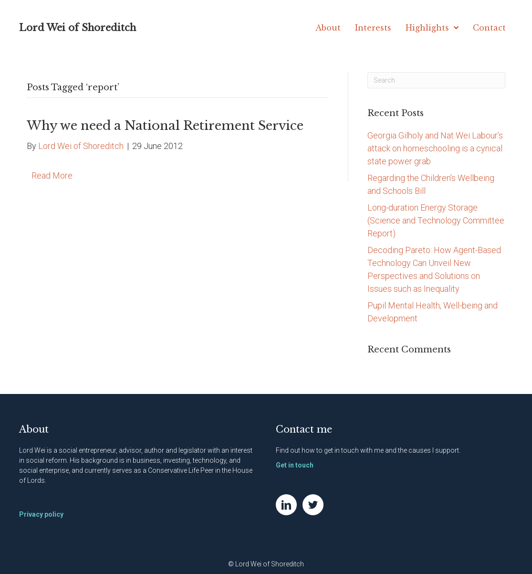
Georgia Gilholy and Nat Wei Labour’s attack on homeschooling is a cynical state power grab (435, 148)
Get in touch (294, 465)
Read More (52, 175)
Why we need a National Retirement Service (165, 125)
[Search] (436, 80)
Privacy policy (41, 514)
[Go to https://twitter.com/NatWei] (313, 504)
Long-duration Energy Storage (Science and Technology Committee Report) (435, 220)
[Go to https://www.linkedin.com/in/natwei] (286, 504)
